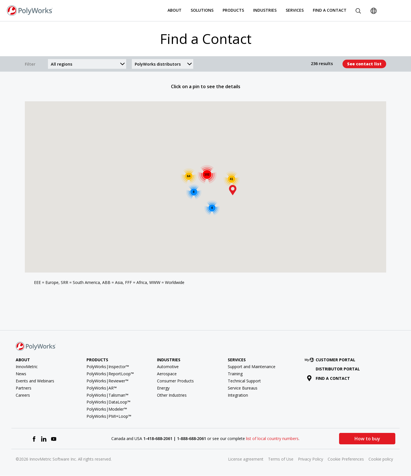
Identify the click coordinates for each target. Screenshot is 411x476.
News (21, 373)
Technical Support (244, 381)
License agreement (245, 459)
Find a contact (328, 378)
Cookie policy (380, 459)
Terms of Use (280, 459)
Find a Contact (329, 10)
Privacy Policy (310, 459)
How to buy (367, 438)
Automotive (168, 366)
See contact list (364, 63)
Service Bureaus (242, 388)
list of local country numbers (272, 438)
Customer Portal (331, 359)
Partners (23, 388)
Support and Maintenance (251, 366)
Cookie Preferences (346, 459)
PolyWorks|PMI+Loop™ (108, 416)
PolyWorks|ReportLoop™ (110, 373)
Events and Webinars (35, 381)
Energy (163, 388)
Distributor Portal (338, 369)
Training (235, 373)
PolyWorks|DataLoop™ (108, 402)
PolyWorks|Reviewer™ (107, 381)
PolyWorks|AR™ (101, 388)
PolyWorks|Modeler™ (106, 409)
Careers (23, 395)
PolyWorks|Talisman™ (107, 395)
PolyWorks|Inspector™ (107, 366)
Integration (238, 395)
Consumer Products (175, 381)
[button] (232, 190)
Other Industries (172, 395)
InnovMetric (27, 366)
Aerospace (167, 373)
